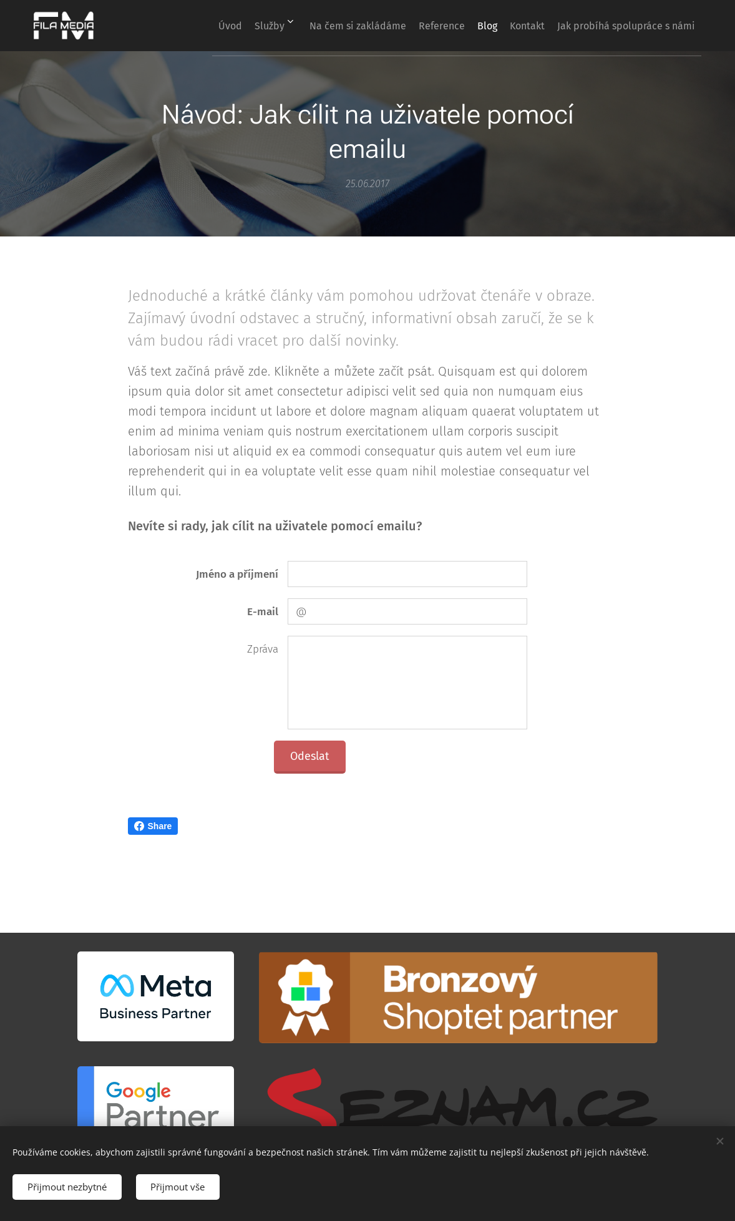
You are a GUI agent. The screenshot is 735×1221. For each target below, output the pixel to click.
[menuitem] (279, 25)
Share (153, 826)
